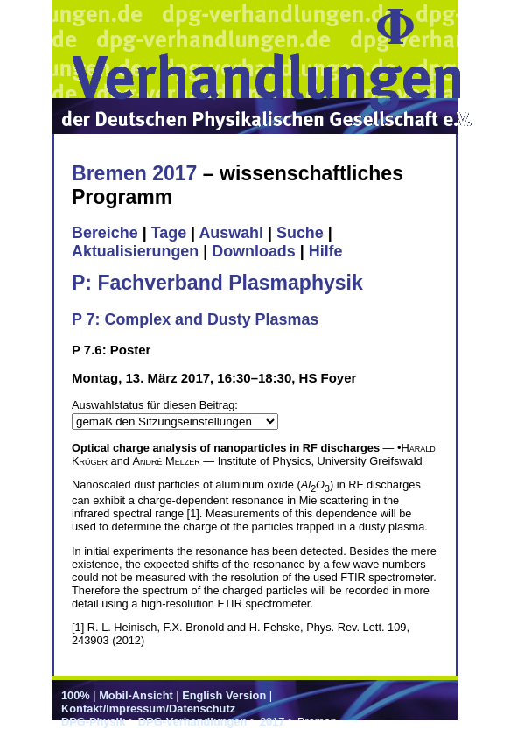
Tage (168, 233)
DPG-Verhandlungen (192, 721)
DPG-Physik (93, 721)
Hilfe (326, 251)
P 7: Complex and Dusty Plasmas (195, 319)
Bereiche (105, 233)
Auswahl (231, 233)
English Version (224, 695)
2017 (272, 721)
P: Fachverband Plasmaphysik (217, 282)
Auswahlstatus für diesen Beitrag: (155, 404)
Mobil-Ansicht (136, 695)
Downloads (254, 251)
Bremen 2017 (134, 173)
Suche (300, 233)
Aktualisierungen (135, 251)
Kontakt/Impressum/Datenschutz (148, 708)
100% (75, 695)
